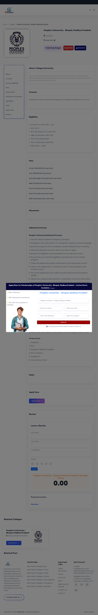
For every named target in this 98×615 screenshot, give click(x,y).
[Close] (90, 286)
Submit (63, 322)
